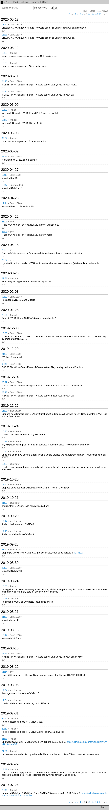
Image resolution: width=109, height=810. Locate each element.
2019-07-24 (10, 785)
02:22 (4, 297)
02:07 (4, 138)
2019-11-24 (10, 426)
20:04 (4, 315)
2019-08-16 (10, 630)
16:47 (4, 185)
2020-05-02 (10, 151)
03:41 (4, 364)
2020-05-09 (10, 104)
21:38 (4, 739)
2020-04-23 (10, 198)
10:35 (4, 441)
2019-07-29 (10, 764)
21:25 (4, 354)
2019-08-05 (10, 685)
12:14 (4, 521)
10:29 (4, 451)
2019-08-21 (10, 612)
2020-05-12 (10, 48)
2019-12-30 (10, 328)
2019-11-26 (10, 405)
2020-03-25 (10, 273)
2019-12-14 (10, 377)
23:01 (4, 221)
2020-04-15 (10, 245)
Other (45, 2)
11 (89, 13)
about (103, 807)
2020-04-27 (10, 170)
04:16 (4, 81)
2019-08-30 (10, 563)
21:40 (4, 549)
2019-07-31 (10, 713)
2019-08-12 (10, 666)
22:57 (4, 260)
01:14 (4, 672)
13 (96, 13)
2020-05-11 (10, 76)
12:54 (4, 690)
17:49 (4, 120)
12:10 (4, 531)
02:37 (4, 653)
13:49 (4, 769)
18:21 (4, 35)
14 (100, 13)
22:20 (4, 718)
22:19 (4, 729)
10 (85, 13)
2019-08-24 (10, 581)
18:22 (4, 24)
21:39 (4, 617)
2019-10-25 (10, 479)
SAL (5, 1)
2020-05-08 (10, 133)
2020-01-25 (10, 310)
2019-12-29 (10, 349)
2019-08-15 (10, 648)
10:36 (4, 431)
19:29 (4, 53)
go (56, 8)
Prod (15, 2)
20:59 (4, 568)
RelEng (24, 2)
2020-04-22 (10, 216)
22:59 (4, 250)
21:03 (4, 503)
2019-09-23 (10, 544)
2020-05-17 (10, 19)
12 (93, 13)
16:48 (4, 598)
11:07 (4, 411)
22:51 (4, 156)
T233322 (78, 552)
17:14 (4, 203)
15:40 (4, 484)
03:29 (4, 382)
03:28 (4, 392)
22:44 (4, 790)
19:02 (4, 110)
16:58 (4, 586)
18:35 (4, 333)
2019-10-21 (10, 498)
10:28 (4, 464)
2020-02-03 (10, 291)
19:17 (4, 635)
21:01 (4, 751)
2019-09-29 (10, 516)
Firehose (35, 2)
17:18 (4, 175)
